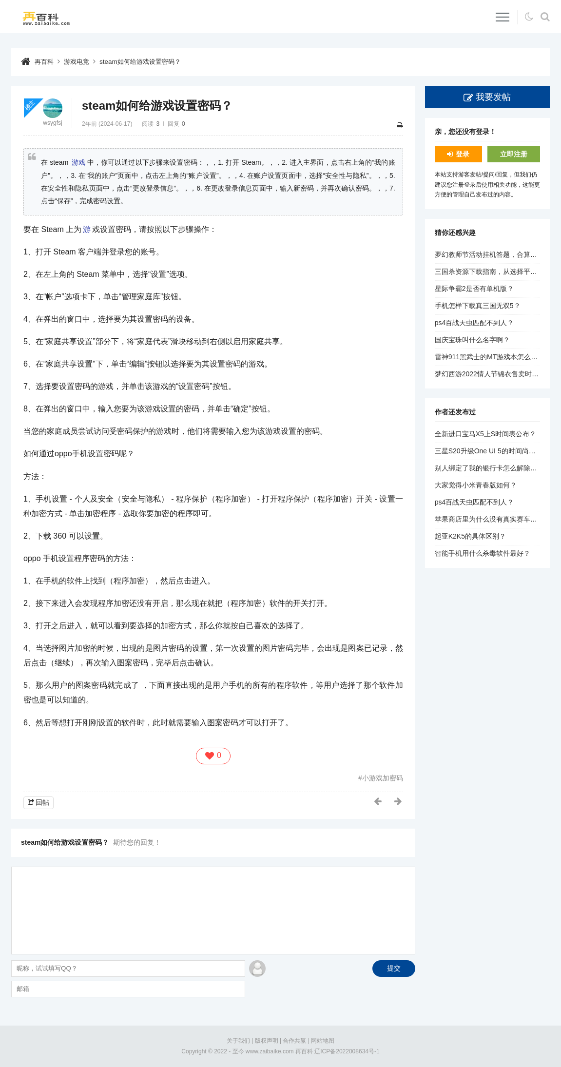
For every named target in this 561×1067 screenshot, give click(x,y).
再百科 (45, 61)
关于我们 (238, 1040)
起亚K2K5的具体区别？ (470, 536)
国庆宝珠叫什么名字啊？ (472, 340)
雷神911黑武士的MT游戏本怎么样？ (490, 357)
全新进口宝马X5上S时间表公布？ (485, 434)
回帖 (42, 802)
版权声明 (266, 1040)
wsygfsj (52, 122)
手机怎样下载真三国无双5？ (478, 306)
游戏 (78, 162)
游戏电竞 (79, 61)
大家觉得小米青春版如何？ (476, 485)
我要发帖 (493, 97)
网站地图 (322, 1040)
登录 (462, 154)
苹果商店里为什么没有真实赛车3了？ (491, 519)
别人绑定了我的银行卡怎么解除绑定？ (493, 468)
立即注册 (513, 154)
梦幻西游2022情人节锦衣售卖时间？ (490, 374)
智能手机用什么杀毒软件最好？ (482, 553)
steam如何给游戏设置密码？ (146, 61)
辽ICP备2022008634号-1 (346, 1051)
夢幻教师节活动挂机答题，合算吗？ (489, 254)
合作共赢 (294, 1040)
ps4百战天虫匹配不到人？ (474, 323)
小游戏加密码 (382, 777)
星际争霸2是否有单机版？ (474, 288)
